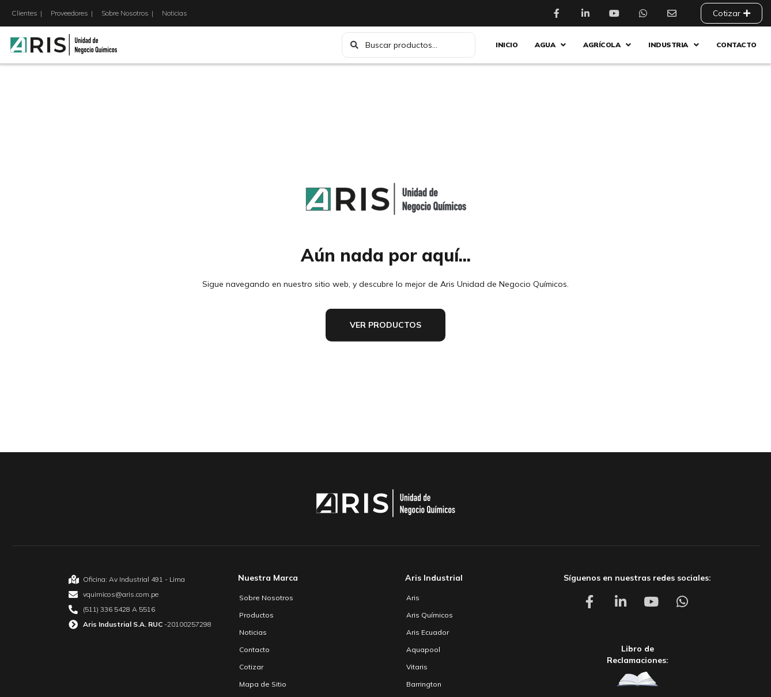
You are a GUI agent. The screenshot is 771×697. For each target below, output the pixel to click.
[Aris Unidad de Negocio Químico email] (140, 594)
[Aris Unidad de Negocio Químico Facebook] (559, 13)
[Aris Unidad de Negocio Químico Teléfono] (140, 609)
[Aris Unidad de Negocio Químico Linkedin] (588, 13)
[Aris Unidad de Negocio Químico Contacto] (674, 13)
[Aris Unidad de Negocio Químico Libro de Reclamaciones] (637, 679)
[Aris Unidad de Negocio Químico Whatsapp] (646, 13)
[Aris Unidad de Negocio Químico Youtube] (617, 13)
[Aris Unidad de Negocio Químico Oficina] (140, 579)
